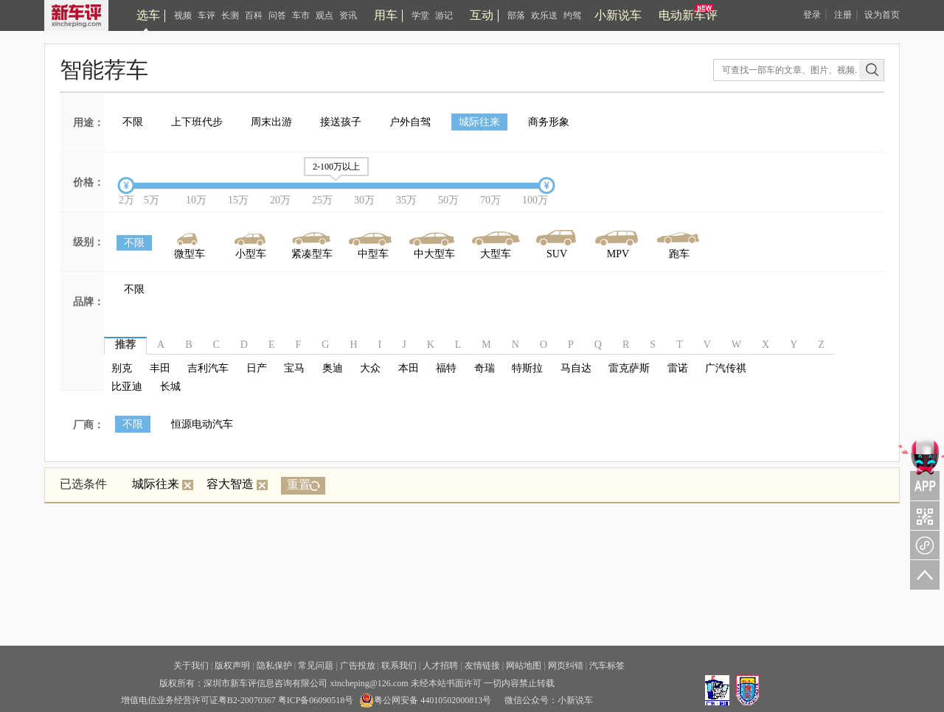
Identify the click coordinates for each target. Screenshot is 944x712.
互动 (481, 15)
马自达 (575, 368)
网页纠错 (565, 665)
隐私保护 (274, 665)
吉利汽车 (208, 368)
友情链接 (482, 665)
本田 (408, 368)
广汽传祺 (725, 368)
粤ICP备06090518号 (316, 700)
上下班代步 (197, 122)
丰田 (160, 368)
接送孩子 (340, 122)
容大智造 (237, 484)
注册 (843, 15)
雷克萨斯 (629, 368)
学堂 (420, 15)
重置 (298, 484)
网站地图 (523, 665)
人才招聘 (440, 665)
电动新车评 (688, 15)
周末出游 (271, 122)
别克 (121, 368)
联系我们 (399, 665)
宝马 (294, 368)
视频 (183, 15)
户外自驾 (410, 122)
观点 (324, 15)
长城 (170, 386)
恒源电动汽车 (202, 424)
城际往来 (479, 122)
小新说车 (618, 15)
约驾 (572, 15)
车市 (301, 15)
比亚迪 (126, 386)
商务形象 (548, 122)
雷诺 (677, 368)
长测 (230, 15)
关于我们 (191, 665)
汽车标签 (607, 665)
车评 (206, 15)
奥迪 (332, 368)
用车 (386, 15)
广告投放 (357, 665)
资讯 (348, 15)
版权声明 (232, 665)
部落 (516, 15)
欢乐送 (544, 15)
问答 (277, 15)
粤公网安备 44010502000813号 (425, 700)
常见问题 (315, 665)
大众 (370, 368)
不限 (132, 122)
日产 (256, 368)
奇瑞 (484, 368)
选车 (148, 15)
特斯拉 (527, 368)
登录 (812, 15)
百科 (254, 15)
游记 (444, 15)
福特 (446, 368)
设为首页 (882, 15)
